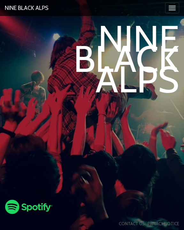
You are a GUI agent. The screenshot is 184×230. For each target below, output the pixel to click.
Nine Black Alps (27, 8)
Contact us (132, 223)
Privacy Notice (163, 223)
